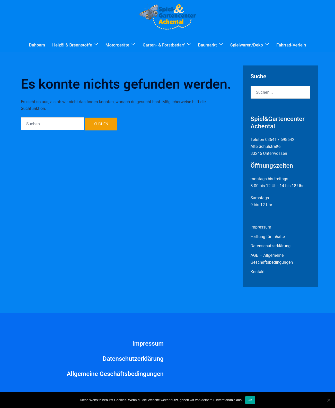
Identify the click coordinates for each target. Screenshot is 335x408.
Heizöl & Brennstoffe (72, 45)
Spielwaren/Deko (246, 45)
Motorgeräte (117, 45)
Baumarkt (207, 45)
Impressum (261, 227)
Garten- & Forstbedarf (163, 45)
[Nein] (328, 400)
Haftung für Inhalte (268, 236)
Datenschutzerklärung (271, 245)
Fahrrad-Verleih (291, 45)
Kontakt (258, 271)
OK (250, 400)
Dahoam (37, 45)
